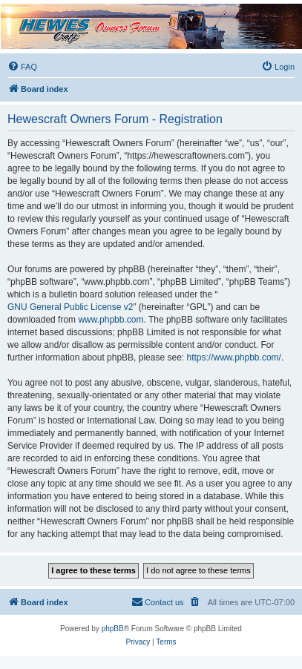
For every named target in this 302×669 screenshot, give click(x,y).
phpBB (113, 628)
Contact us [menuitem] (157, 601)
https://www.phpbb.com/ (233, 357)
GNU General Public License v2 (70, 307)
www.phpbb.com (110, 319)
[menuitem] (22, 67)
